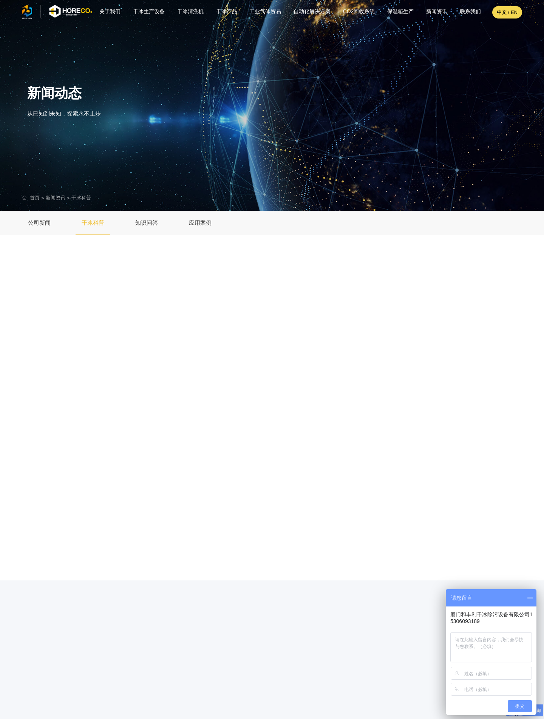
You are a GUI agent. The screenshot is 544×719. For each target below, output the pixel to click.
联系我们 (468, 12)
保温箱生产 (398, 12)
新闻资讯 (434, 12)
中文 (502, 12)
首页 (35, 198)
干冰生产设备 (147, 12)
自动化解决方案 (310, 12)
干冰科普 (81, 198)
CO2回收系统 (357, 12)
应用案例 (200, 223)
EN (514, 12)
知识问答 (146, 223)
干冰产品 (224, 12)
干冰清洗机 (188, 12)
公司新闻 (39, 223)
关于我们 (108, 12)
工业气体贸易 (263, 12)
